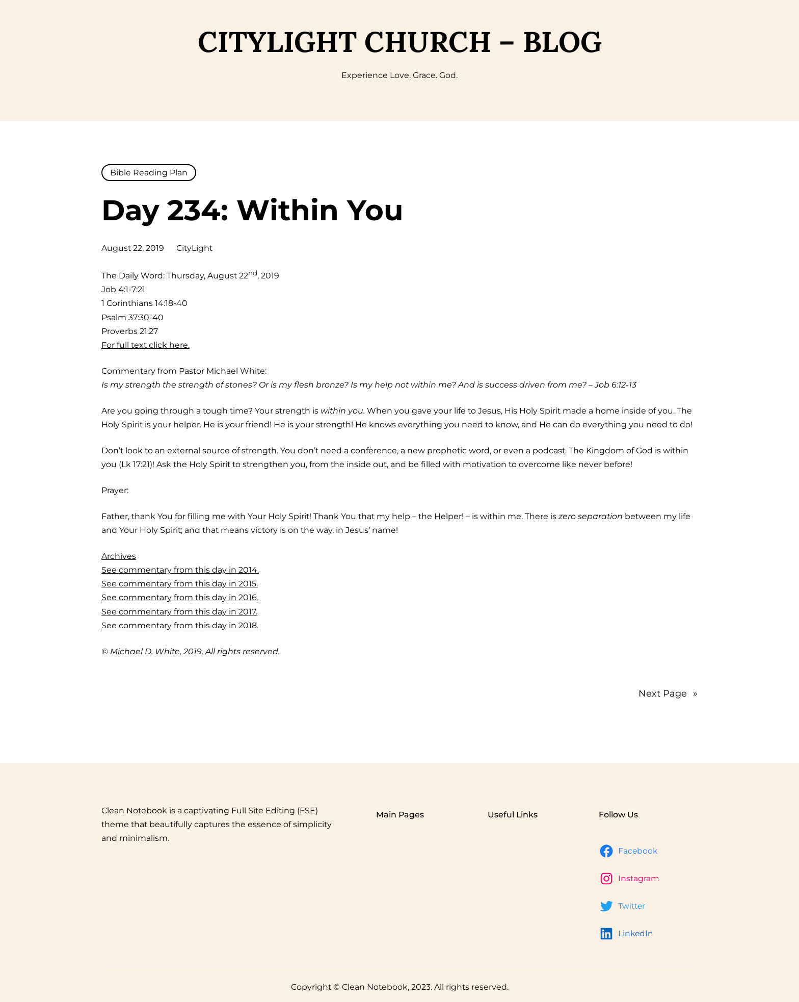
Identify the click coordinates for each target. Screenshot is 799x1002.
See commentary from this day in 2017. (179, 611)
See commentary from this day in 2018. (179, 625)
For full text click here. (145, 345)
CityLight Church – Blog (400, 41)
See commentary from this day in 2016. (179, 597)
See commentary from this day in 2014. (180, 570)
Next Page (668, 693)
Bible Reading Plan (149, 172)
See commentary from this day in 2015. (179, 583)
